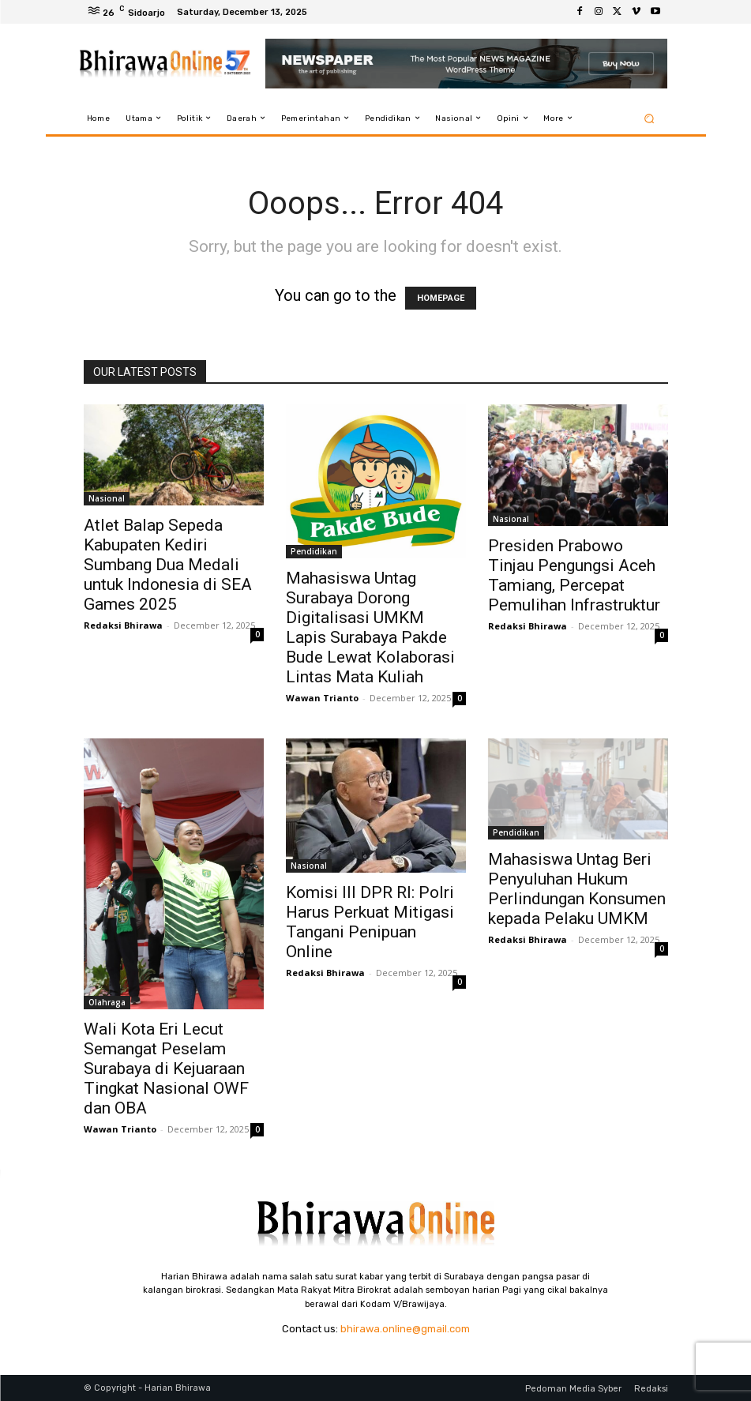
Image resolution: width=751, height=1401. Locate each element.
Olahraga (107, 1002)
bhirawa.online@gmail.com (405, 1329)
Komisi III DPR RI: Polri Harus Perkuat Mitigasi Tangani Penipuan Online (370, 922)
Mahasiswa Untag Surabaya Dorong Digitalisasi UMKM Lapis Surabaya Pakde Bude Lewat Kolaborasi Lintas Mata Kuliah (370, 627)
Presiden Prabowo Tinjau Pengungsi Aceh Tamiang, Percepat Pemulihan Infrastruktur (574, 575)
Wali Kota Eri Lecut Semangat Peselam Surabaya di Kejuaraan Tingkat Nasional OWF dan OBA (166, 1068)
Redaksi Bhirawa (123, 625)
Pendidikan (314, 551)
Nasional (106, 498)
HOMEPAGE (440, 298)
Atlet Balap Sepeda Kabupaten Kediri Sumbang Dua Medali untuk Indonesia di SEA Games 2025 (168, 565)
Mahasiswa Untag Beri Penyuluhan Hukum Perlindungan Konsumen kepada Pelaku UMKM (577, 889)
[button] (648, 118)
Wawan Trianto (322, 698)
